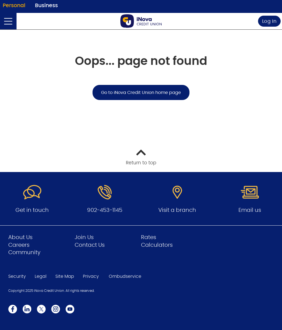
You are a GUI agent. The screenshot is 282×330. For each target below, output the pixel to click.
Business (46, 5)
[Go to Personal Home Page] (141, 21)
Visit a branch (177, 210)
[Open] (8, 21)
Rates (148, 237)
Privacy (91, 276)
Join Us (84, 237)
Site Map (64, 276)
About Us (20, 237)
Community (24, 252)
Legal (41, 276)
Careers (18, 245)
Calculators (157, 245)
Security (17, 276)
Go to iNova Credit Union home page (141, 92)
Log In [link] (269, 21)
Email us (249, 210)
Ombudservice (125, 276)
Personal (14, 5)
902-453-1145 (104, 210)
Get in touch (32, 210)
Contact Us (90, 245)
